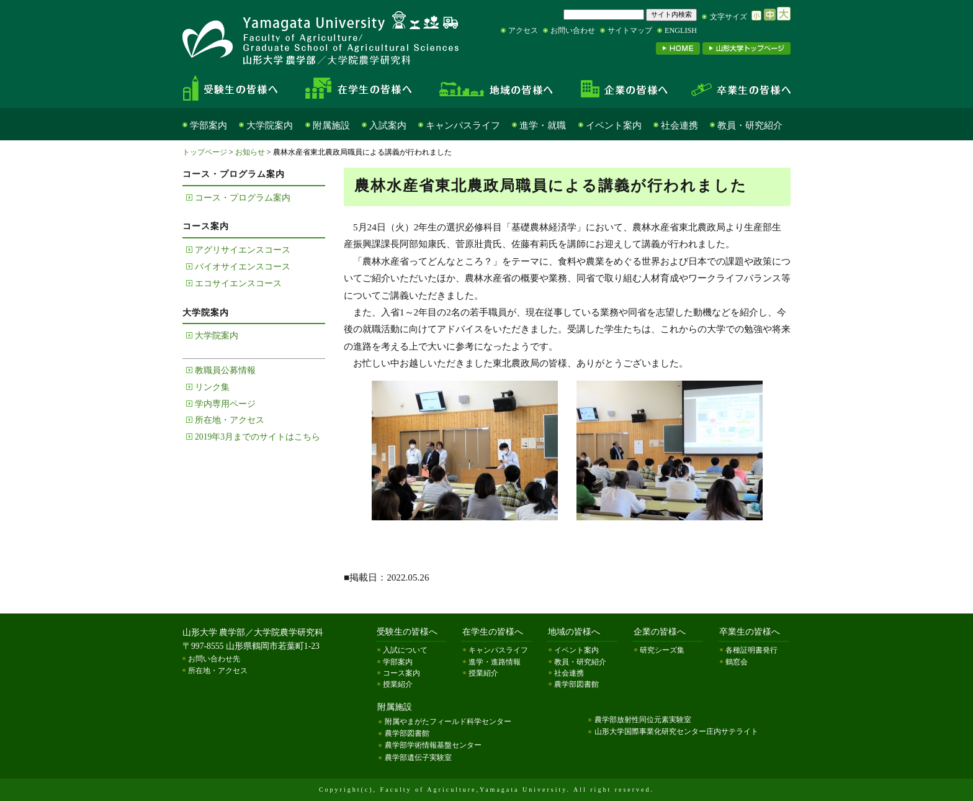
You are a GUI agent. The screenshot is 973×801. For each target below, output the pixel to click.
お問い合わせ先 (214, 658)
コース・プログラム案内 (242, 197)
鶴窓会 (736, 662)
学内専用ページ (225, 404)
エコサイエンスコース (238, 283)
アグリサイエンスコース (242, 250)
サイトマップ (630, 30)
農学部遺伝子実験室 (418, 757)
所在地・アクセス (229, 420)
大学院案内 (269, 125)
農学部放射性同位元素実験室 (642, 719)
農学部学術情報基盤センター (433, 745)
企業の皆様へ (623, 88)
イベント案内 (614, 125)
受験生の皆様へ (240, 88)
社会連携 (679, 125)
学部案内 (208, 125)
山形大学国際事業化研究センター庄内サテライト (676, 731)
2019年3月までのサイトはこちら (257, 436)
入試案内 (387, 125)
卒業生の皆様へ (735, 88)
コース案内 (401, 673)
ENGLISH (681, 30)
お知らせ (250, 152)
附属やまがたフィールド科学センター (448, 721)
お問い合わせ (572, 30)
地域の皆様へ (496, 88)
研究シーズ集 (662, 650)
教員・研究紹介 (749, 125)
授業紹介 (398, 684)
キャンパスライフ (463, 125)
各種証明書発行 (751, 650)
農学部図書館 (576, 684)
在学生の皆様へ (362, 88)
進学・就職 (542, 125)
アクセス (523, 30)
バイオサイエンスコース (242, 266)
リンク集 (212, 387)
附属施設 (331, 125)
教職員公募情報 (225, 370)
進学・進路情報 (495, 662)
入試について (405, 650)
